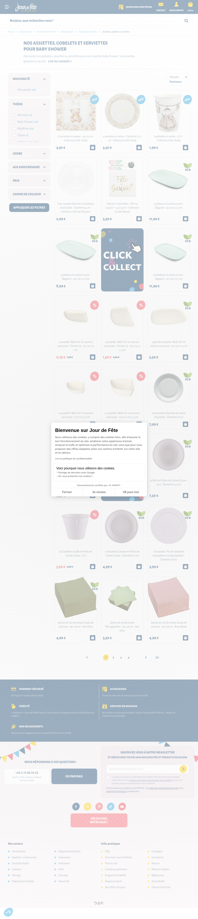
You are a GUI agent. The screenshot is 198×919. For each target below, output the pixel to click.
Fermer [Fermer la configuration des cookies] (67, 492)
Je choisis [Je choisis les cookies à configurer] (99, 492)
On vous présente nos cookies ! (75, 476)
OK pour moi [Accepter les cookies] (131, 492)
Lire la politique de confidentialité (73, 458)
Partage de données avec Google (76, 472)
